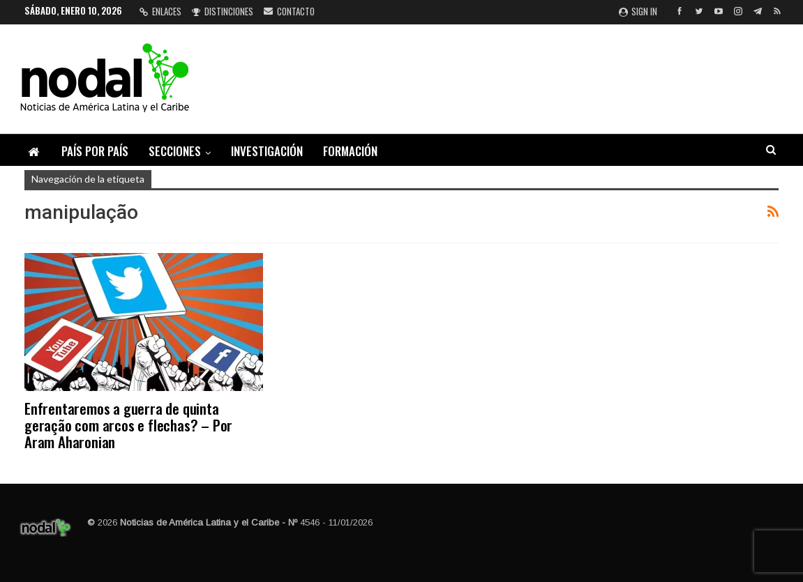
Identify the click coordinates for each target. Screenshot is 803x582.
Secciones (175, 151)
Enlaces (160, 11)
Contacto (289, 11)
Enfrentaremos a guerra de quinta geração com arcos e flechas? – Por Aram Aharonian (128, 424)
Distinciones (222, 11)
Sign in (638, 11)
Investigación (267, 151)
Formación (350, 151)
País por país (94, 151)
